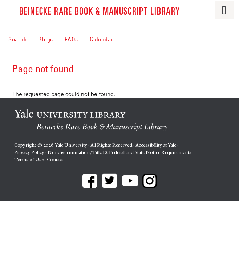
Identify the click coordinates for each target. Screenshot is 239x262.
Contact (55, 159)
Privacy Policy (29, 152)
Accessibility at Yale (155, 145)
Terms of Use (29, 159)
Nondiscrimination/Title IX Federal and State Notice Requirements (119, 152)
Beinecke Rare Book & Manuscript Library (99, 10)
